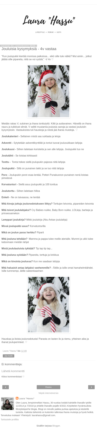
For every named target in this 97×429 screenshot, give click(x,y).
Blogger (56, 425)
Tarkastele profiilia (10, 419)
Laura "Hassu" (26, 398)
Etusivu (48, 387)
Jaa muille (8, 356)
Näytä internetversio (48, 393)
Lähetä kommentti (13, 371)
